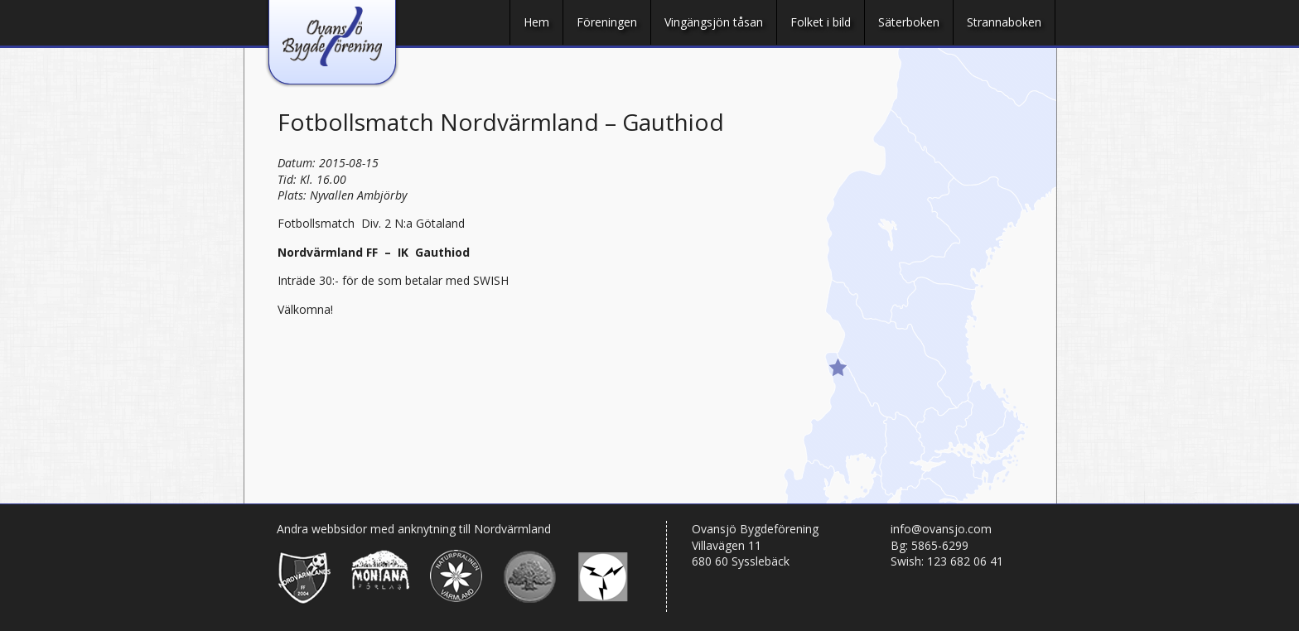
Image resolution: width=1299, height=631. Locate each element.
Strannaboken (1004, 22)
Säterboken (908, 22)
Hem (536, 22)
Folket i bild (820, 22)
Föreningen (607, 22)
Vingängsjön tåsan (713, 22)
